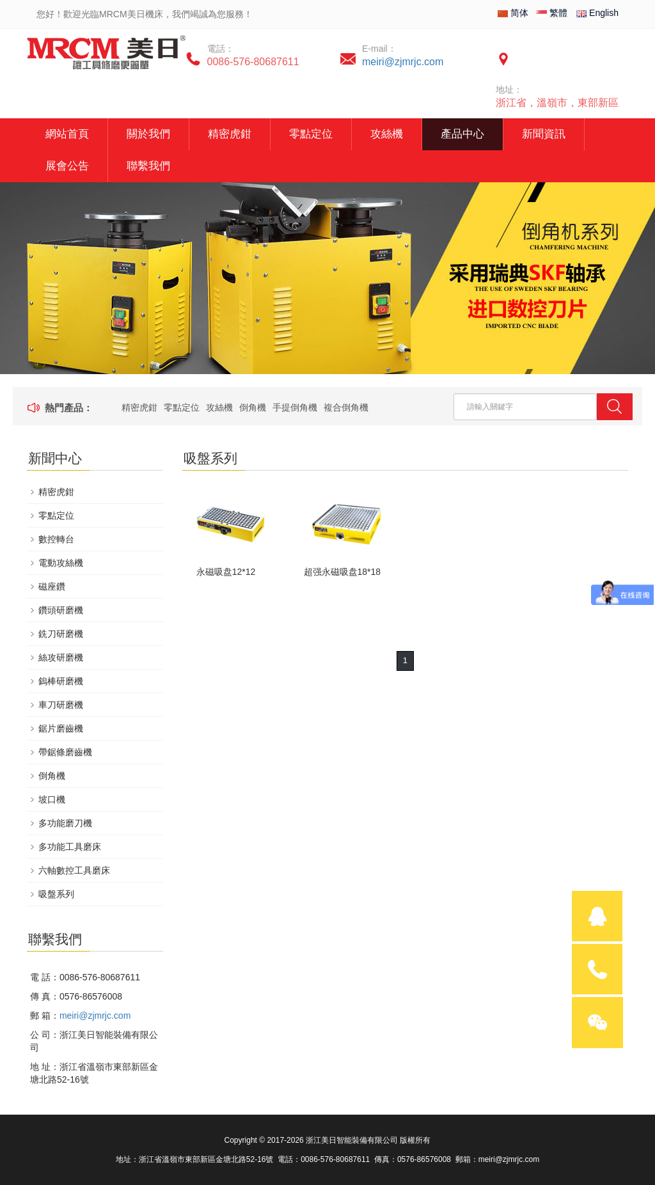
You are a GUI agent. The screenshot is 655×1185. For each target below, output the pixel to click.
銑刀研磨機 (60, 634)
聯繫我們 (148, 166)
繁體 (552, 13)
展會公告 (67, 166)
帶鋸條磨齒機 (65, 752)
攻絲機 (386, 134)
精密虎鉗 (229, 134)
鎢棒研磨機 (60, 681)
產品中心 (462, 134)
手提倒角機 (294, 407)
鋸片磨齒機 (60, 728)
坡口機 (51, 799)
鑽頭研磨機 (60, 610)
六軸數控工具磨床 (74, 870)
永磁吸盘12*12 (226, 572)
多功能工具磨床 (69, 847)
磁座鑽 (51, 586)
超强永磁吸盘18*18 (342, 572)
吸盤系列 (56, 894)
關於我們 (148, 134)
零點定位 (311, 134)
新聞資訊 (543, 134)
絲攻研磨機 (60, 657)
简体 (513, 13)
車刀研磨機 (60, 705)
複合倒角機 (346, 407)
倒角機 (252, 407)
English (597, 13)
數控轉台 (56, 539)
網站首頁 (67, 134)
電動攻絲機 (60, 563)
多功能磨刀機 (65, 823)
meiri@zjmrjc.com (402, 61)
